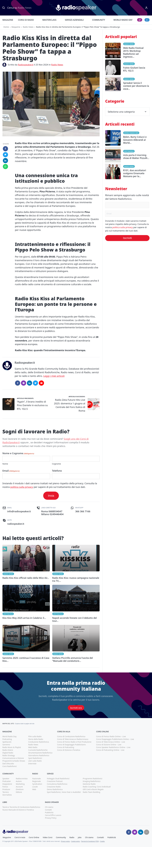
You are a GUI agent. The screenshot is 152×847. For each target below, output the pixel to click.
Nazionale (36, 778)
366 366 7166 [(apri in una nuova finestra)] (82, 511)
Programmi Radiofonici (92, 778)
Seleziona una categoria (127, 111)
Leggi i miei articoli (54, 375)
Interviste (32, 763)
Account (19, 786)
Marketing (20, 784)
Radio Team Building (91, 792)
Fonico (5, 786)
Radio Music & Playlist (11, 747)
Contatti (48, 810)
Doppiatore (7, 784)
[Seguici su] (146, 832)
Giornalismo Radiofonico (38, 755)
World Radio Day (122, 19)
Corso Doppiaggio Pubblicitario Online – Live (115, 739)
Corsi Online (34, 837)
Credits (102, 841)
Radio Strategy (8, 755)
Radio (71, 837)
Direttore (19, 789)
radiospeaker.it (15, 523)
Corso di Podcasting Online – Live (110, 750)
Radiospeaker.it (25, 64)
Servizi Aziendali (74, 19)
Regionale (36, 781)
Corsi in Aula (19, 837)
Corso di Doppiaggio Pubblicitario (71, 744)
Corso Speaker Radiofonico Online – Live (113, 747)
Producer (6, 789)
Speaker (5, 778)
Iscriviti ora (76, 707)
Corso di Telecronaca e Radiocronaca (72, 739)
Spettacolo (8, 614)
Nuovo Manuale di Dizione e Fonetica (18, 810)
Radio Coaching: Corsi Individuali (97, 786)
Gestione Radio (89, 784)
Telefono (57, 470)
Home (6, 27)
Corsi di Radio (26, 19)
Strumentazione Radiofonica (40, 752)
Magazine (7, 19)
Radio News (28, 27)
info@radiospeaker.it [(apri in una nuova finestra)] (19, 511)
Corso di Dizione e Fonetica (68, 750)
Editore (19, 792)
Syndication (37, 784)
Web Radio (32, 747)
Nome (5, 463)
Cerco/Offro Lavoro (53, 815)
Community (98, 19)
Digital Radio (7, 752)
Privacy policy (65, 841)
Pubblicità (49, 812)
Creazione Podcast (55, 781)
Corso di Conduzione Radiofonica (71, 736)
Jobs (79, 837)
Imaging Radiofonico (92, 781)
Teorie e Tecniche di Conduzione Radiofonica (21, 807)
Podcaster (6, 781)
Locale (35, 786)
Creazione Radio (54, 786)
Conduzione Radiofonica (38, 742)
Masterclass (49, 19)
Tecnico (5, 792)
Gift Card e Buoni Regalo (93, 789)
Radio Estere (7, 750)
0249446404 (56, 514)
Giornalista (7, 795)
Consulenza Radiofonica (57, 784)
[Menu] (146, 8)
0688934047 (55, 511)
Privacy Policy (50, 818)
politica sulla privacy (21, 486)
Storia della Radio (35, 739)
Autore (19, 781)
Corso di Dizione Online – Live (108, 744)
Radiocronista (21, 778)
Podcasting (7, 739)
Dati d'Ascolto (8, 763)
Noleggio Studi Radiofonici (58, 778)
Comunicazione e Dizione (13, 758)
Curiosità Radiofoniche (37, 750)
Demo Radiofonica (55, 789)
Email (11, 470)
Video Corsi (47, 837)
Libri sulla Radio (35, 761)
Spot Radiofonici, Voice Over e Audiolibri (64, 792)
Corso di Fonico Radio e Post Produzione (74, 742)
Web (34, 789)
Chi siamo (49, 807)
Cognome (56, 463)
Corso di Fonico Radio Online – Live (111, 736)
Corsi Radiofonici (9, 766)
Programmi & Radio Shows (13, 761)
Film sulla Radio (35, 736)
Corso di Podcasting (65, 747)
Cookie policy (75, 841)
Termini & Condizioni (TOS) (90, 841)
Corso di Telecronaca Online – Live (110, 742)
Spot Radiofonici (35, 758)
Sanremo (6, 744)
